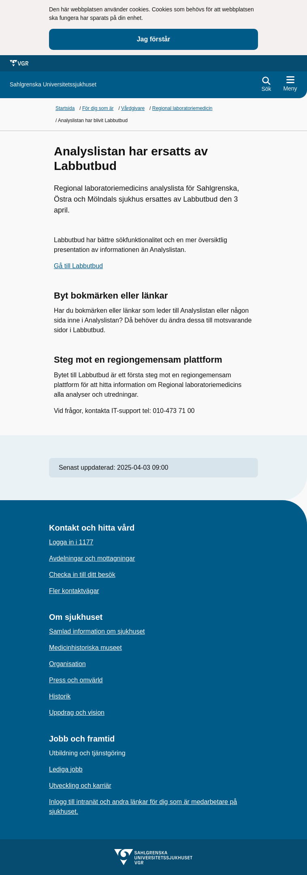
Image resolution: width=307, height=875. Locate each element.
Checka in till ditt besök (82, 574)
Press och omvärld (76, 680)
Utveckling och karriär (80, 785)
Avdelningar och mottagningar (92, 558)
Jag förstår (154, 39)
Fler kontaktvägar (74, 590)
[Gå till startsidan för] (53, 84)
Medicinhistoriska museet (85, 647)
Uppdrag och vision (76, 712)
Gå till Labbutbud (78, 265)
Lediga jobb (66, 769)
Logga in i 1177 (71, 542)
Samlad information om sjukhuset (97, 631)
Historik (59, 696)
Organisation (67, 663)
